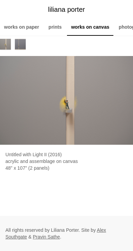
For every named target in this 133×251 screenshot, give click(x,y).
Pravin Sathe (46, 237)
